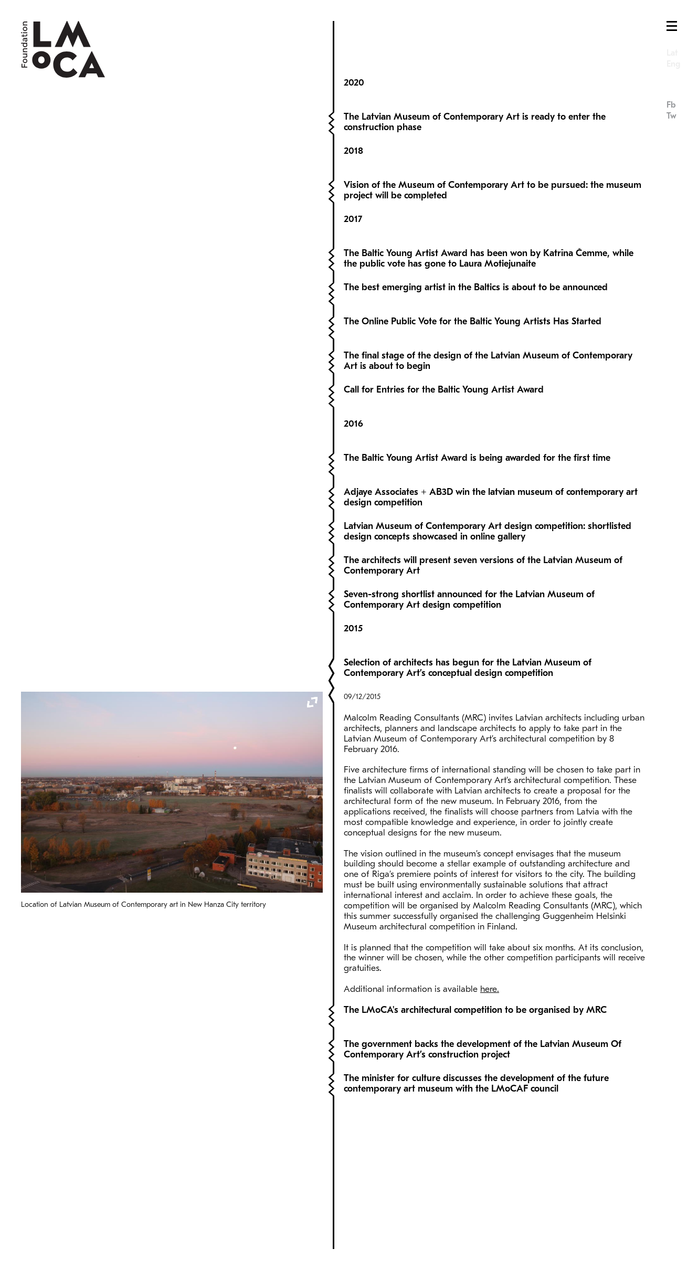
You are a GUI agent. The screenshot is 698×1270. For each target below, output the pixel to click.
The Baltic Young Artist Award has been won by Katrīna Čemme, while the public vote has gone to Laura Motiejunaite (488, 228)
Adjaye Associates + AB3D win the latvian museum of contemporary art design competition (491, 467)
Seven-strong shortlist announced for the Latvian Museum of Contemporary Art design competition (469, 569)
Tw (671, 116)
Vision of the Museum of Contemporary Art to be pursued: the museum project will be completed (492, 160)
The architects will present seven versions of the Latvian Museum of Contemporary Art (483, 535)
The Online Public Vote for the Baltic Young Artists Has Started (472, 291)
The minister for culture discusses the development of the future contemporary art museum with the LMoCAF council (476, 1172)
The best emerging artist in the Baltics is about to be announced (476, 256)
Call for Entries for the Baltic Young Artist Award (444, 359)
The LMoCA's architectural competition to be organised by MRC (475, 1099)
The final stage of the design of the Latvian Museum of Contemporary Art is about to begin (488, 330)
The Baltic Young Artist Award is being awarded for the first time (477, 427)
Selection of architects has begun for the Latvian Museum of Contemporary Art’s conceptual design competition (467, 648)
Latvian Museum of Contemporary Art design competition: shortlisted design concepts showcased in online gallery (487, 501)
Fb (671, 105)
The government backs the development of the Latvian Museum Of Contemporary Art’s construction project (482, 1138)
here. (489, 1020)
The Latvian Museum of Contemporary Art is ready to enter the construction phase (475, 91)
